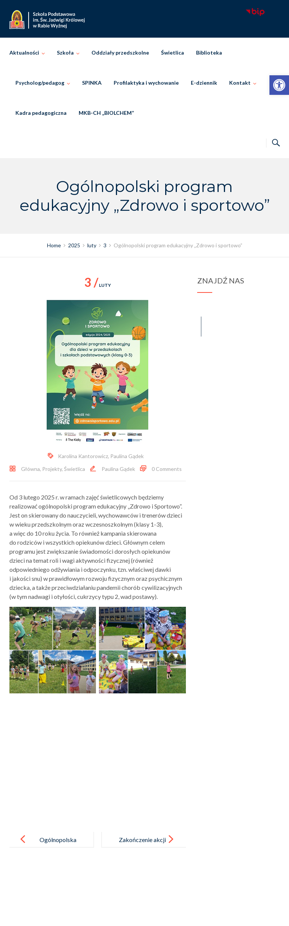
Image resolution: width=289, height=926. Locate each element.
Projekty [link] (52, 469)
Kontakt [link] (240, 82)
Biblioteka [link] (209, 52)
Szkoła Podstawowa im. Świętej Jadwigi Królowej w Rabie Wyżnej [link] (155, 911)
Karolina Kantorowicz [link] (83, 456)
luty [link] (97, 285)
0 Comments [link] (167, 469)
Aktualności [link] (24, 52)
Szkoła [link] (65, 52)
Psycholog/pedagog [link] (39, 82)
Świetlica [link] (172, 52)
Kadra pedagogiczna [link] (41, 113)
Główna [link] (30, 469)
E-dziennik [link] (204, 82)
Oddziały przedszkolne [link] (120, 52)
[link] (279, 85)
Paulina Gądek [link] (127, 456)
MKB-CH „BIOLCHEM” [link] (106, 113)
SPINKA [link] (92, 82)
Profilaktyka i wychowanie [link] (146, 82)
